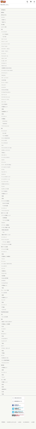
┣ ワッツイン (3, 162)
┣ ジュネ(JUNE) (4, 292)
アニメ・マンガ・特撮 (5, 290)
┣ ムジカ (2, 186)
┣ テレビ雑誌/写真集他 (5, 360)
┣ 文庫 (2, 391)
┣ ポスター (3, 222)
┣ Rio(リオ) (3, 75)
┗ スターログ (3, 309)
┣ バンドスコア (4, 31)
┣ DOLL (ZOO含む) (4, 89)
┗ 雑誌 (2, 287)
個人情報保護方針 (26, 422)
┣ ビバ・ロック (4, 39)
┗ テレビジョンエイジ (5, 362)
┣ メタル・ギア (4, 60)
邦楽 (2, 128)
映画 (2, 319)
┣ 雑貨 (2, 386)
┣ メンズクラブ (4, 266)
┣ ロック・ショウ (4, 41)
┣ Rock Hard (4, 121)
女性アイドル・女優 (4, 212)
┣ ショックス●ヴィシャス (5, 176)
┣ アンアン (3, 268)
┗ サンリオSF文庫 (4, 316)
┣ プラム (2, 169)
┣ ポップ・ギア (4, 58)
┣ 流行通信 (3, 275)
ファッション (3, 261)
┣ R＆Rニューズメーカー (5, 150)
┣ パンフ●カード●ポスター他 (6, 263)
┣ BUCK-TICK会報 (5, 203)
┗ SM (2, 232)
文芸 (2, 314)
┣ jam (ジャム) (3, 65)
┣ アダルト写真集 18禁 (5, 227)
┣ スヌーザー (3, 87)
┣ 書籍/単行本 (3, 389)
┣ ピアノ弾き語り (4, 34)
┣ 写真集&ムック (4, 367)
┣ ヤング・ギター (4, 46)
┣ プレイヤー (3, 84)
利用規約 (3, 422)
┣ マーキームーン (4, 72)
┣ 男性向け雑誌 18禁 (4, 229)
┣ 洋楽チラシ (3, 19)
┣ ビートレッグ (4, 94)
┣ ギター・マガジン (4, 51)
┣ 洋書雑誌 (3, 118)
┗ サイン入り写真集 (5, 220)
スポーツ (2, 345)
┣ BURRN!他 (3, 80)
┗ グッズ (2, 258)
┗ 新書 (2, 394)
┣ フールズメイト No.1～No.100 (6, 70)
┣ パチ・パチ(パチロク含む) (6, 164)
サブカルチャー (3, 333)
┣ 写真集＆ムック (4, 106)
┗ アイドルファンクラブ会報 (6, 244)
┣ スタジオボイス (4, 338)
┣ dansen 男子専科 (4, 278)
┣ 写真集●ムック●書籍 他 (5, 256)
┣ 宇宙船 (2, 307)
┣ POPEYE (3, 280)
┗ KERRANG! (4, 123)
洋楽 (2, 29)
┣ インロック (3, 53)
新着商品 (2, 12)
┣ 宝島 (2, 336)
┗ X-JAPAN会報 (4, 205)
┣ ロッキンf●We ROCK (5, 138)
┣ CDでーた (3, 174)
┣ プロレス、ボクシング (5, 348)
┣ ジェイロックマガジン (5, 157)
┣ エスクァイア (4, 340)
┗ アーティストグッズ (5, 210)
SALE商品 (2, 24)
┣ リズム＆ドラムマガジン (6, 92)
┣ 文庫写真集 (4, 217)
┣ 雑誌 (2, 113)
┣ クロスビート (4, 63)
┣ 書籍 (2, 109)
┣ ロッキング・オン (4, 55)
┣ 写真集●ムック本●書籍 (5, 324)
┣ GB (2, 145)
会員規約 (19, 422)
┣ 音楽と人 (3, 152)
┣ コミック (3, 299)
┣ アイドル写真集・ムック (6, 215)
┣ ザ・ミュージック (4, 77)
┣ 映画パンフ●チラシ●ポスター (6, 321)
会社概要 (32, 422)
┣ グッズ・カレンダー (5, 239)
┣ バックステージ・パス (5, 179)
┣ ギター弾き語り (4, 104)
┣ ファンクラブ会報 (4, 249)
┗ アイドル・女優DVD (5, 241)
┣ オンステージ (4, 171)
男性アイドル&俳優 (4, 246)
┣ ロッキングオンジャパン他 (6, 147)
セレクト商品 (3, 379)
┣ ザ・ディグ (3, 101)
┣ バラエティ (3, 328)
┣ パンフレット (4, 116)
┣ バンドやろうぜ (4, 142)
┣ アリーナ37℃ (4, 140)
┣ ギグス (2, 159)
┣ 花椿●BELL (3, 270)
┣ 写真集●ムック (4, 285)
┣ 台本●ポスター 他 (4, 357)
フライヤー (3, 17)
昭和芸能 (2, 365)
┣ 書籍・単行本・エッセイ (6, 234)
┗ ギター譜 (3, 36)
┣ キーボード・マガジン (5, 48)
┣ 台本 (2, 326)
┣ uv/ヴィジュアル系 (5, 188)
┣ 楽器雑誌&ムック (4, 111)
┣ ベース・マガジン (4, 82)
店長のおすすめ (3, 14)
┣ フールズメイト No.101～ (6, 167)
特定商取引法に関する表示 (11, 422)
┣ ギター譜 (3, 133)
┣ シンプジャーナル (4, 181)
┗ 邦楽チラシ (3, 22)
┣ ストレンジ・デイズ (5, 99)
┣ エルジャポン (4, 273)
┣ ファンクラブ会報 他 (5, 200)
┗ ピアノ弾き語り (4, 135)
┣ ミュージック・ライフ (5, 43)
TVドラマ (2, 355)
